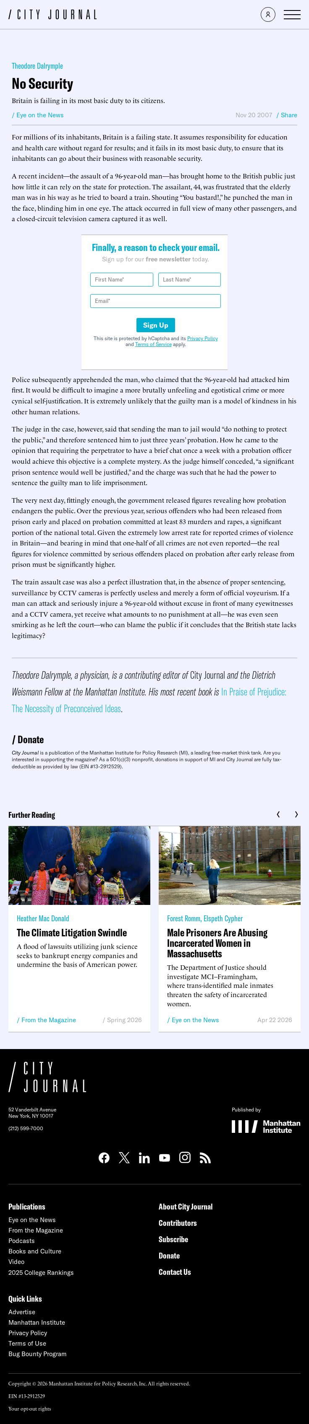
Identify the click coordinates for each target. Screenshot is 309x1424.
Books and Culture (34, 1251)
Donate (31, 739)
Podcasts (21, 1241)
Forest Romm (183, 918)
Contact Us (175, 1271)
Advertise (21, 1312)
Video (16, 1262)
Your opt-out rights (29, 1408)
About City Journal (186, 1206)
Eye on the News (195, 1020)
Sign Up (155, 325)
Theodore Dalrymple (37, 65)
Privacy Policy (202, 338)
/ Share (286, 115)
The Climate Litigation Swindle (72, 932)
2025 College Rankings (41, 1273)
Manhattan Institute (36, 1322)
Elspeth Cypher (223, 918)
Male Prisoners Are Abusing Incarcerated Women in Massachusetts (217, 943)
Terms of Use (27, 1343)
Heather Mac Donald (43, 918)
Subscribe (173, 1239)
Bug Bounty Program (37, 1354)
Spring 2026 (124, 1019)
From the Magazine (48, 1020)
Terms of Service (153, 344)
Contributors (178, 1222)
